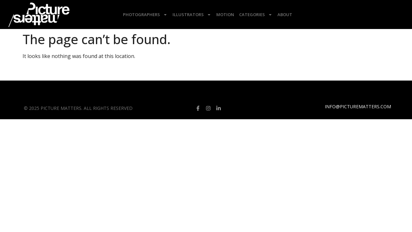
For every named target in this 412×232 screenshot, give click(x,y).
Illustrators (192, 14)
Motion (225, 14)
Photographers (145, 14)
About (284, 14)
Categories (255, 14)
